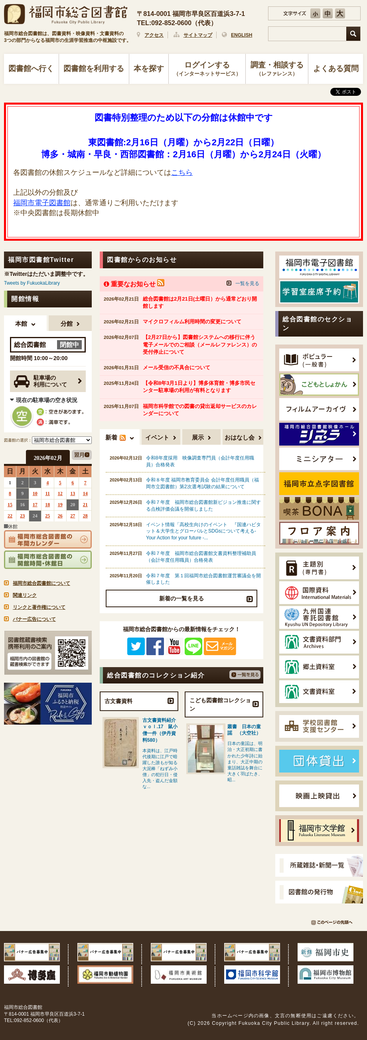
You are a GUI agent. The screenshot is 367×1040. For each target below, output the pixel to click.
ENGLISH (241, 35)
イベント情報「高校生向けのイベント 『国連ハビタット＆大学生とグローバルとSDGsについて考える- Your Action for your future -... (203, 531)
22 (10, 516)
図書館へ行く (31, 68)
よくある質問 (336, 68)
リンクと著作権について (39, 607)
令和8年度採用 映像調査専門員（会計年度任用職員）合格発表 (200, 461)
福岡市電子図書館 (42, 203)
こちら (182, 172)
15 (10, 504)
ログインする (207, 69)
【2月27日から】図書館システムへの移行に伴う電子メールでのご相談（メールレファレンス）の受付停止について (200, 344)
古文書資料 (118, 701)
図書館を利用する (93, 68)
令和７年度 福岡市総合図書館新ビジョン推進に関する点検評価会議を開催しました (203, 505)
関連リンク (25, 595)
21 (85, 504)
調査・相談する (277, 69)
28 (85, 516)
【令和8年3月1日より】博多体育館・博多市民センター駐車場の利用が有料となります (199, 386)
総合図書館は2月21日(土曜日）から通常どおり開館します (200, 302)
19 (60, 504)
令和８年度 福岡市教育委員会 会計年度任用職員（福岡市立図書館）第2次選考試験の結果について (202, 483)
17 (35, 504)
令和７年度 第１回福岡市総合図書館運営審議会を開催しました (203, 579)
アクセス (154, 35)
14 (85, 493)
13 (72, 493)
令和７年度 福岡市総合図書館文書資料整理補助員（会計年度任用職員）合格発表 (201, 557)
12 (60, 493)
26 (60, 516)
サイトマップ (198, 35)
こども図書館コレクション (220, 704)
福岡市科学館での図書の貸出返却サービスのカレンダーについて (200, 409)
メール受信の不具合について (176, 367)
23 (22, 516)
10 (35, 493)
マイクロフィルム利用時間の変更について (192, 322)
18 (47, 504)
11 (47, 493)
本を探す (149, 68)
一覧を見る (247, 283)
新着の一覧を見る (181, 598)
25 (47, 516)
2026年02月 (48, 458)
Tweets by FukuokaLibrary (32, 283)
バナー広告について (34, 619)
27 (72, 516)
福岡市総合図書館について (41, 583)
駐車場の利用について (40, 381)
